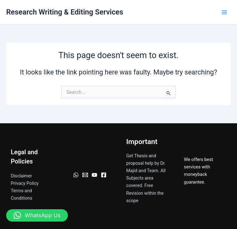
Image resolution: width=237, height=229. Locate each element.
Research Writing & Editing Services (64, 12)
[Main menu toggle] (224, 12)
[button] (37, 215)
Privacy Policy (25, 183)
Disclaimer (21, 176)
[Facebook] (103, 175)
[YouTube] (94, 175)
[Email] (85, 175)
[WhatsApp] (76, 175)
